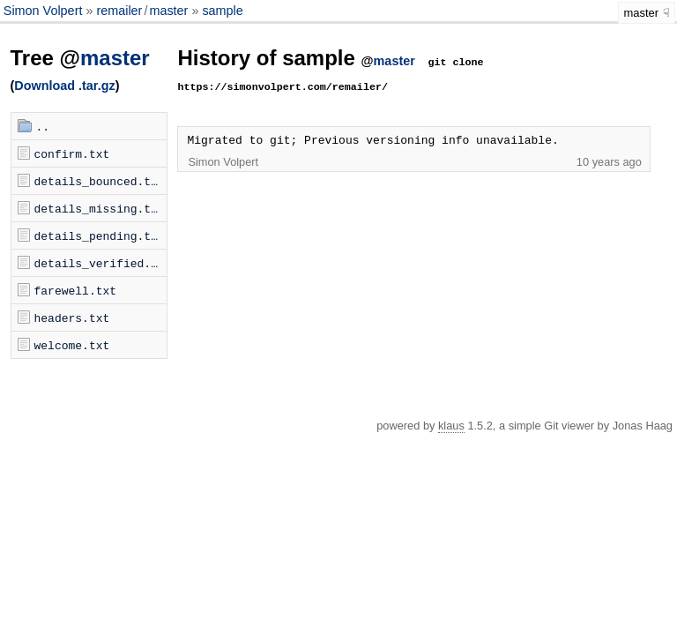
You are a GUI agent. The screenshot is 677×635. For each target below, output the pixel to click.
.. (43, 126)
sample (222, 11)
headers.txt (72, 317)
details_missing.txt (99, 208)
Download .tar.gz (64, 85)
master (168, 11)
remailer (119, 11)
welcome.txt (72, 345)
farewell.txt (75, 290)
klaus (451, 425)
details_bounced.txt (99, 181)
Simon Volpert (45, 11)
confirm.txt (72, 153)
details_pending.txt (99, 235)
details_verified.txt (100, 263)
